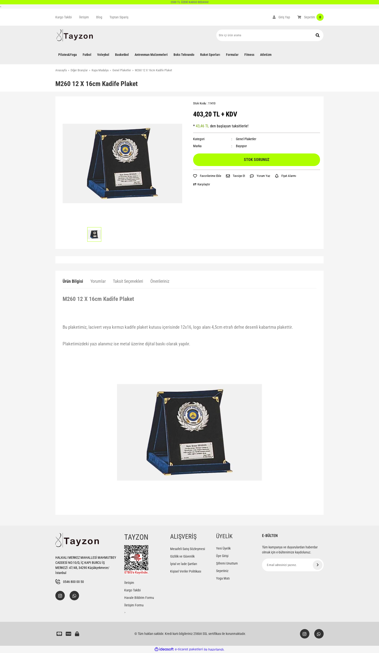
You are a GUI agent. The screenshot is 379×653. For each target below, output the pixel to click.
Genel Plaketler (246, 139)
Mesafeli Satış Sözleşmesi (187, 549)
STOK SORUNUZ (256, 159)
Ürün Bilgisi (73, 281)
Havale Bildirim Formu (139, 598)
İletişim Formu (134, 605)
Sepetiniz (222, 571)
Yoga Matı (223, 578)
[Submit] (317, 565)
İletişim (84, 17)
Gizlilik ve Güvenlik (182, 556)
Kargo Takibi (63, 17)
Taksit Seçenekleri (128, 281)
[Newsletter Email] (293, 565)
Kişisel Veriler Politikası (185, 571)
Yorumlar (98, 281)
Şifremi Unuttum (227, 563)
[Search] (270, 35)
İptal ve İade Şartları (183, 564)
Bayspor (241, 146)
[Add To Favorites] (207, 176)
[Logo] (75, 35)
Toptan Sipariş (118, 17)
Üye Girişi (222, 556)
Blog (99, 17)
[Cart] (310, 17)
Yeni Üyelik (223, 548)
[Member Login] (281, 17)
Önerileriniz (159, 281)
